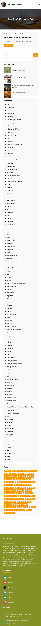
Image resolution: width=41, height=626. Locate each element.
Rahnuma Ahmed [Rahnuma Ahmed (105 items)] (21, 504)
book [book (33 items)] (8, 474)
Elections (10, 194)
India (8, 252)
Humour (9, 243)
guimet (9, 231)
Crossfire (10, 154)
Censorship (10, 123)
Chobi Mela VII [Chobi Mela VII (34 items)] (11, 476)
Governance (10, 228)
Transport (10, 435)
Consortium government (15, 144)
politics (9, 370)
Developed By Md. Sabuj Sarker (20, 624)
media (9, 289)
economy (10, 188)
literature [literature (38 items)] (29, 493)
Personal (9, 354)
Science (9, 391)
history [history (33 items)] (32, 488)
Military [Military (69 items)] (31, 496)
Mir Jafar (10, 305)
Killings (9, 271)
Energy (9, 197)
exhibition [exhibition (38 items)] (31, 482)
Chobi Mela (10, 132)
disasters (10, 172)
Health (9, 234)
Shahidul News (15, 4)
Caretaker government (14, 120)
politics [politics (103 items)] (9, 504)
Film (8, 209)
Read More (8, 45)
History (9, 237)
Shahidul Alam (11, 398)
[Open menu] (39, 4)
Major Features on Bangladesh (17, 283)
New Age (9, 320)
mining (9, 302)
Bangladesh (10, 114)
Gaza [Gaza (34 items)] (29, 485)
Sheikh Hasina (11, 401)
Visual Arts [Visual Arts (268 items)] (20, 510)
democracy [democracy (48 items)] (10, 479)
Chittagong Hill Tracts (14, 129)
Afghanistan (10, 107)
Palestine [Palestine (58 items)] (20, 499)
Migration (10, 296)
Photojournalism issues (14, 364)
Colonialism (10, 141)
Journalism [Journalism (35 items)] (10, 493)
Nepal (8, 317)
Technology (10, 428)
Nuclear (9, 333)
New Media (10, 323)
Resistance (10, 385)
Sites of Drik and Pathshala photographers (20, 407)
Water (8, 456)
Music (9, 311)
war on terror (11, 453)
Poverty (9, 373)
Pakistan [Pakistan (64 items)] (10, 499)
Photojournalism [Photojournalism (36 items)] (25, 502)
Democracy (10, 163)
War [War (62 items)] (30, 510)
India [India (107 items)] (21, 490)
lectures (9, 277)
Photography (11, 357)
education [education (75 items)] (10, 482)
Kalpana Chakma (12, 268)
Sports (9, 416)
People (9, 351)
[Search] (35, 55)
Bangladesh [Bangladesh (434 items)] (32, 471)
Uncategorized (11, 441)
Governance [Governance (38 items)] (21, 488)
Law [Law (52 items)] (20, 493)
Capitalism (10, 117)
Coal (8, 138)
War (8, 450)
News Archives (11, 327)
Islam (8, 265)
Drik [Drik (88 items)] (28, 479)
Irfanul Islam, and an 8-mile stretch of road (17, 38)
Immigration (11, 246)
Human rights (11, 240)
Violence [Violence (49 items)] (10, 510)
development (11, 166)
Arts (8, 110)
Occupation (10, 336)
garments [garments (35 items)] (20, 485)
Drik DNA (10, 178)
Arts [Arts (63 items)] (22, 471)
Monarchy (10, 308)
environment (11, 200)
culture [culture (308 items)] (23, 476)
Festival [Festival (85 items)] (9, 485)
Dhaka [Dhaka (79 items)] (21, 479)
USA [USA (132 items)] (33, 507)
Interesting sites (12, 256)
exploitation (10, 203)
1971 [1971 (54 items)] (8, 471)
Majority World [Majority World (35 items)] (11, 496)
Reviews (9, 388)
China (8, 126)
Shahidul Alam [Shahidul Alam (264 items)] (22, 507)
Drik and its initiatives (13, 175)
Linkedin (10, 620)
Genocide (10, 222)
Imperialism (10, 249)
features (9, 206)
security (9, 394)
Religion (9, 382)
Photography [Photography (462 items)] (11, 502)
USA (8, 444)
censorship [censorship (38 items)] (18, 474)
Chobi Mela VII (11, 135)
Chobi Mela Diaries (8, 75)
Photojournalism (12, 361)
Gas (8, 215)
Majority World (11, 286)
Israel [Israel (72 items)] (29, 490)
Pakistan (9, 342)
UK (7, 438)
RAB (8, 376)
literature (9, 280)
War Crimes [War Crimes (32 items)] (10, 513)
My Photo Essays (12, 314)
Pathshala (10, 348)
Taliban (9, 425)
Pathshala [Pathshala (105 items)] (31, 499)
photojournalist (11, 367)
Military (9, 299)
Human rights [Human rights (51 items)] (11, 490)
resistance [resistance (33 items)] (10, 507)
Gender (9, 218)
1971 (8, 104)
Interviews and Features (14, 262)
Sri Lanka (10, 419)
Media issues (11, 293)
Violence (9, 447)
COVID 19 (10, 151)
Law (8, 274)
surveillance (10, 422)
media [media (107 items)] (23, 496)
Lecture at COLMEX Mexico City (19, 77)
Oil (7, 339)
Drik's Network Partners (14, 181)
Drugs (8, 185)
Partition (9, 345)
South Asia (10, 410)
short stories (11, 404)
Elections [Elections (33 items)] (21, 482)
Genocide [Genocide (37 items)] (10, 488)
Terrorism (10, 432)
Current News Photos (14, 160)
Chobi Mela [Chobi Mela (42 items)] (29, 474)
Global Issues (11, 225)
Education (10, 191)
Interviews (10, 259)
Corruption (10, 147)
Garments (10, 212)
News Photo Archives (14, 330)
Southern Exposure (13, 413)
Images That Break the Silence (18, 92)
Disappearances (12, 169)
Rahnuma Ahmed (12, 379)
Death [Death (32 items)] (32, 476)
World (8, 459)
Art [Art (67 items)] (16, 471)
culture (9, 157)
